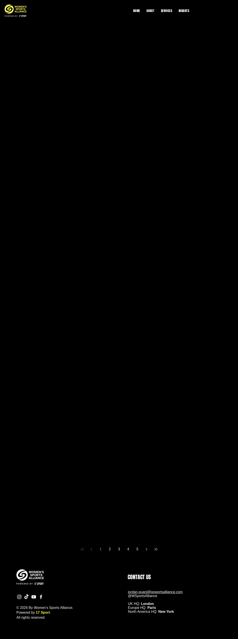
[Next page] (147, 549)
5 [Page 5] (137, 549)
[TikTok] (26, 597)
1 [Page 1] (101, 549)
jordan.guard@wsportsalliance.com (155, 592)
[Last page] (156, 549)
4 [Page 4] (128, 549)
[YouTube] (34, 597)
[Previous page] (91, 549)
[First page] (82, 549)
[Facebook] (41, 597)
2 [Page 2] (110, 549)
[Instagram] (19, 597)
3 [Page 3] (119, 549)
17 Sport (43, 612)
